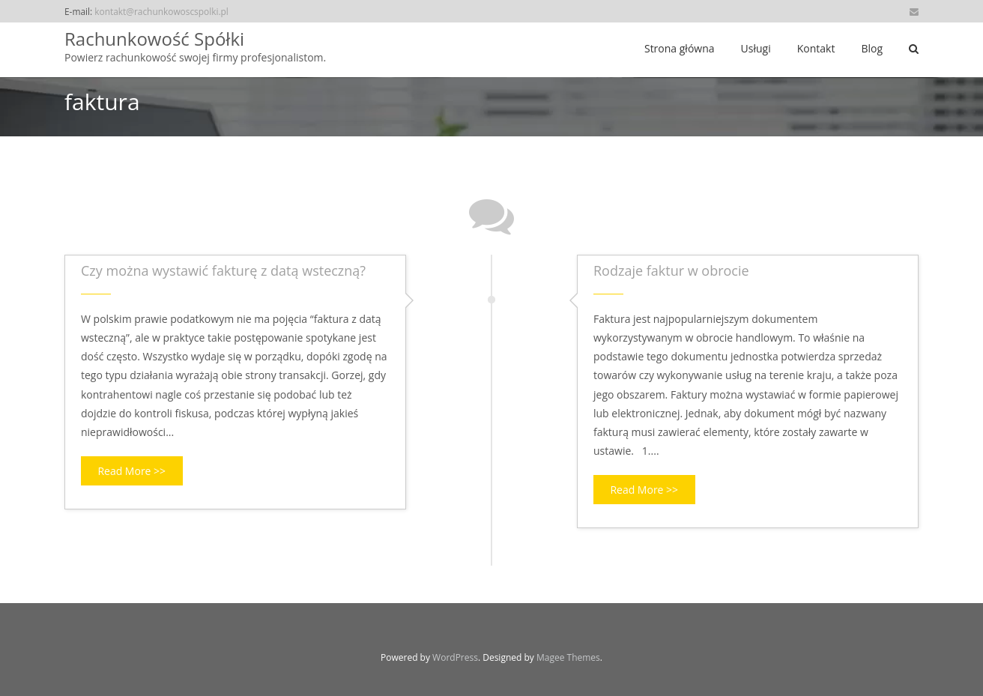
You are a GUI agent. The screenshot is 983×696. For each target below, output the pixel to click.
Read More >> (131, 471)
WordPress (455, 657)
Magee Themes (568, 657)
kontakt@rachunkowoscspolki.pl (161, 11)
